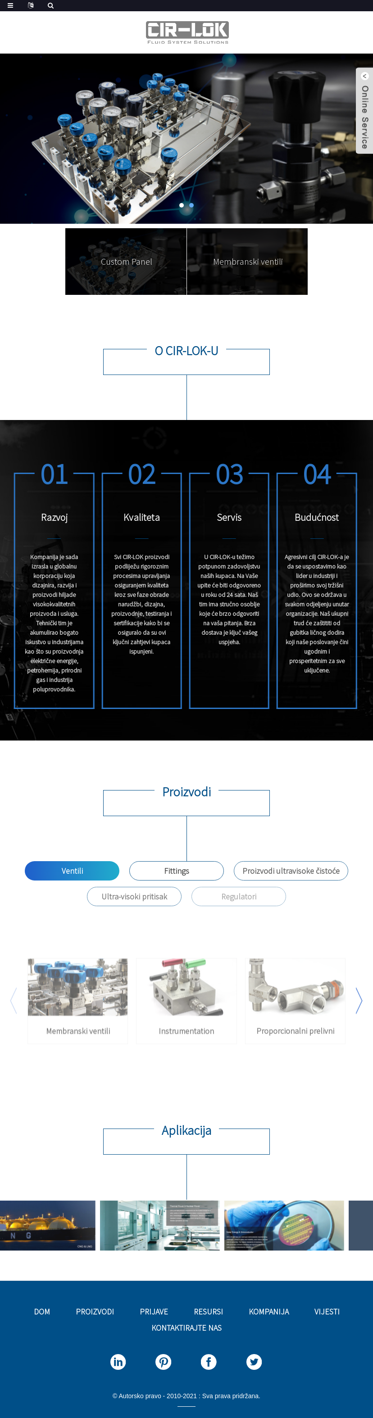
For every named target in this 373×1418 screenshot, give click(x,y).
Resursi (208, 1311)
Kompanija (269, 1311)
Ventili (72, 871)
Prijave (154, 1311)
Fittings (176, 871)
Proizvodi (95, 1311)
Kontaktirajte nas (186, 1328)
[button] (181, 205)
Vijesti (327, 1311)
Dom (42, 1311)
